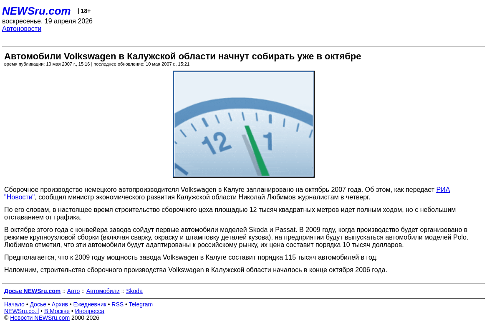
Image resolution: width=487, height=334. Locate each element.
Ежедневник (89, 304)
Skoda (134, 291)
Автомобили (103, 291)
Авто (73, 291)
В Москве (57, 311)
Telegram (141, 304)
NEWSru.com (36, 11)
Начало (14, 304)
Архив (60, 304)
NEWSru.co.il (21, 311)
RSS (117, 304)
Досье (38, 304)
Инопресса (90, 311)
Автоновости (21, 28)
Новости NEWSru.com (40, 317)
